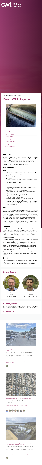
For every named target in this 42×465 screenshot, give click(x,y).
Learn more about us (8, 311)
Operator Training (9, 136)
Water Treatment (9, 148)
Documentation (23, 405)
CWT (4, 95)
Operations (15, 361)
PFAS (20, 361)
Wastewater (32, 361)
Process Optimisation (10, 141)
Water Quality (16, 407)
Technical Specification (10, 146)
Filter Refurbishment (10, 134)
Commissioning (9, 361)
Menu (39, 3)
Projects (8, 95)
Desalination (16, 405)
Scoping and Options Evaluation (12, 144)
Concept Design (9, 131)
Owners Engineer (9, 139)
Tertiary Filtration (25, 361)
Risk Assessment (17, 454)
